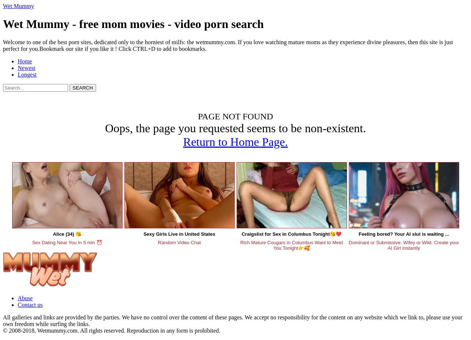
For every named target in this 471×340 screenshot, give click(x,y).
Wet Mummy (18, 6)
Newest (26, 68)
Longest (27, 74)
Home (25, 61)
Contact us (30, 305)
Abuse (25, 298)
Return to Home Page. (235, 141)
